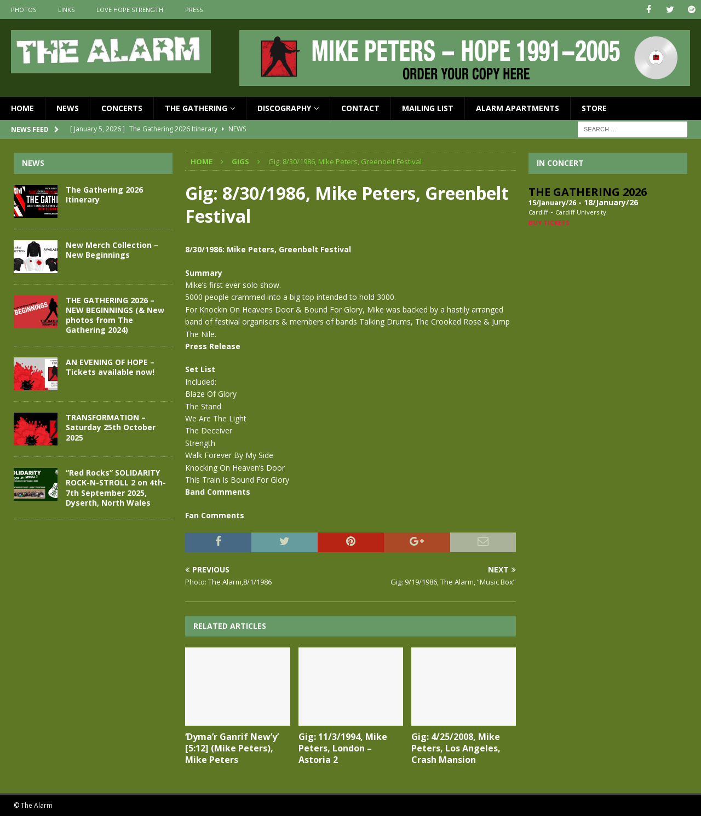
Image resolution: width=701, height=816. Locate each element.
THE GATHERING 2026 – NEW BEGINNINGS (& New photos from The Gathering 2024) (115, 314)
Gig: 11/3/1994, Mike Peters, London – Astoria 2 (342, 748)
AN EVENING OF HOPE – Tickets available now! (110, 367)
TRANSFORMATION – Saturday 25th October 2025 (111, 427)
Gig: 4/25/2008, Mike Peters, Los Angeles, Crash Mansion (456, 748)
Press (194, 9)
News (67, 108)
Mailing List (427, 108)
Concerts (121, 108)
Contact (360, 108)
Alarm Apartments (517, 108)
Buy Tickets (549, 222)
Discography (284, 108)
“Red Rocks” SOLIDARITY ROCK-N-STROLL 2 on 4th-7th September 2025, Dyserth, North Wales (116, 487)
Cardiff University (580, 212)
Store (594, 108)
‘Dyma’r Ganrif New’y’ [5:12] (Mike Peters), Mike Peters (232, 748)
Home (22, 108)
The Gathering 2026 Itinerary (104, 194)
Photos (23, 9)
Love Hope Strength (129, 9)
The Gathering (196, 108)
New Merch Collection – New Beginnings (112, 249)
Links (66, 9)
